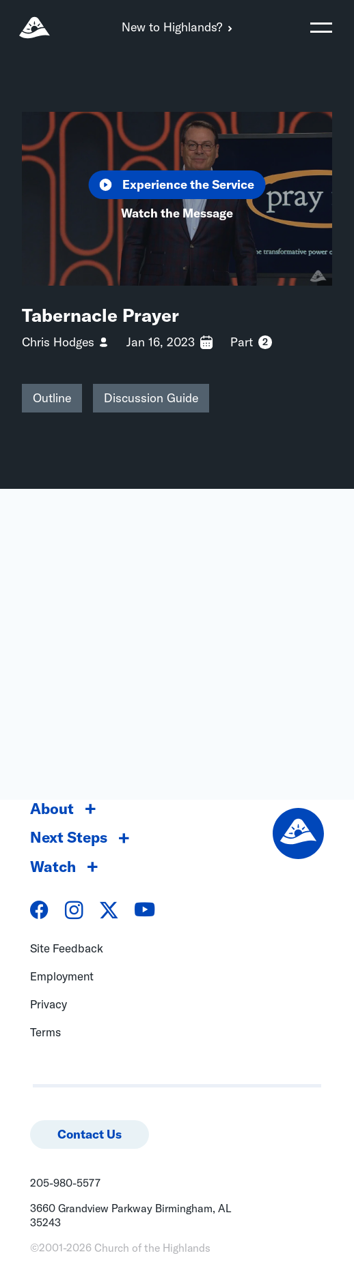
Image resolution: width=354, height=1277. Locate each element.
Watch (53, 866)
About (52, 808)
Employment (62, 976)
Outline (52, 398)
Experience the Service (177, 184)
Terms (45, 1032)
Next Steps (68, 837)
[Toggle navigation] (321, 27)
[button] (321, 27)
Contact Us (89, 1134)
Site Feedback (66, 948)
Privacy (48, 1004)
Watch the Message (177, 213)
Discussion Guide (151, 398)
